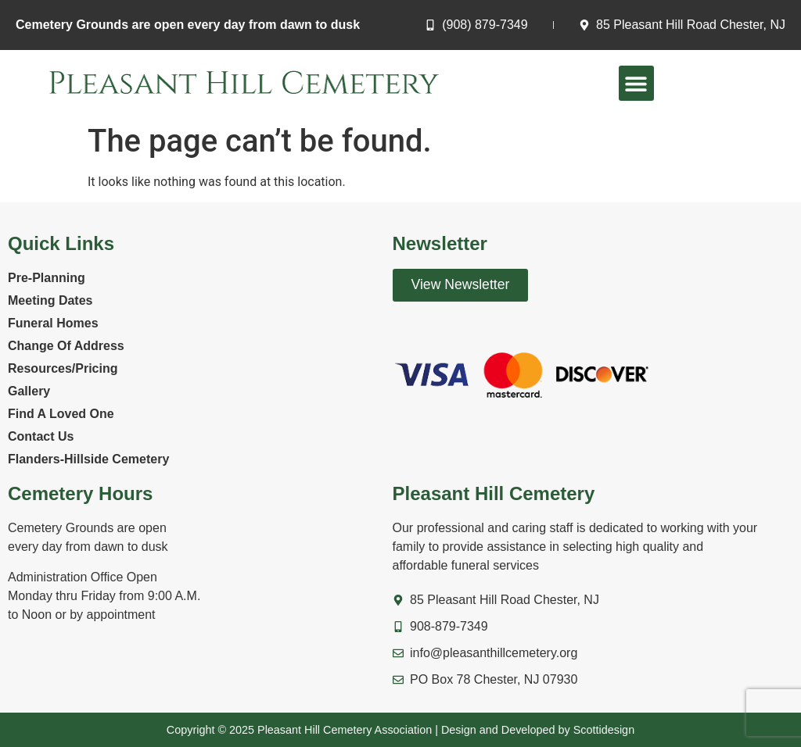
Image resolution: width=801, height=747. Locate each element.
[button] (636, 83)
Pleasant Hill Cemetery (494, 493)
